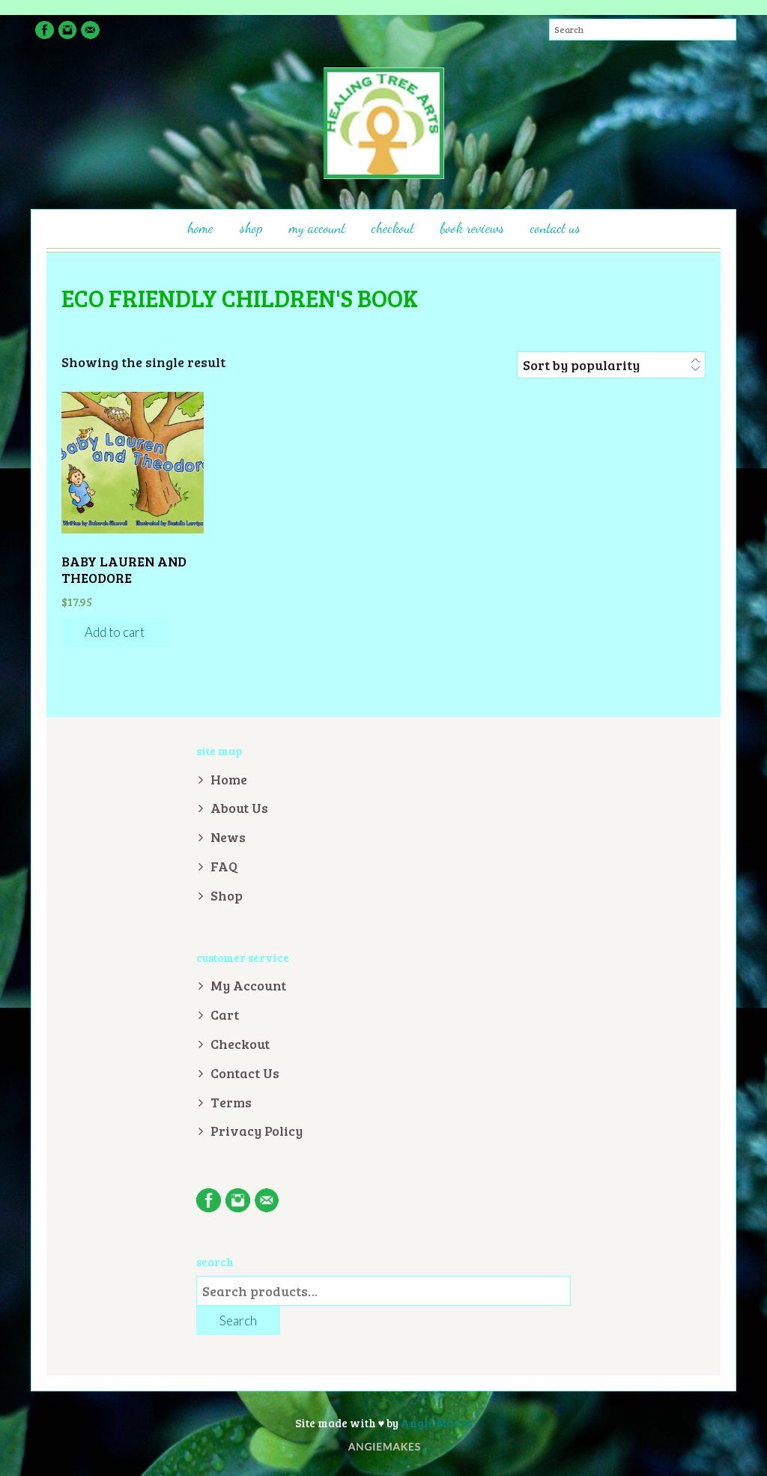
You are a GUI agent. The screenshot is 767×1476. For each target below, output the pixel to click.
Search (238, 1320)
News (228, 837)
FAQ (223, 866)
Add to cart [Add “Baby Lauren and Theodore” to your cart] (115, 632)
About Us (239, 808)
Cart (224, 1014)
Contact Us (555, 228)
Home (200, 228)
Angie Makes (436, 1422)
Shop (251, 228)
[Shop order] (611, 364)
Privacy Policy (256, 1131)
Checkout (393, 228)
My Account (317, 228)
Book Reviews (472, 228)
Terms (231, 1102)
